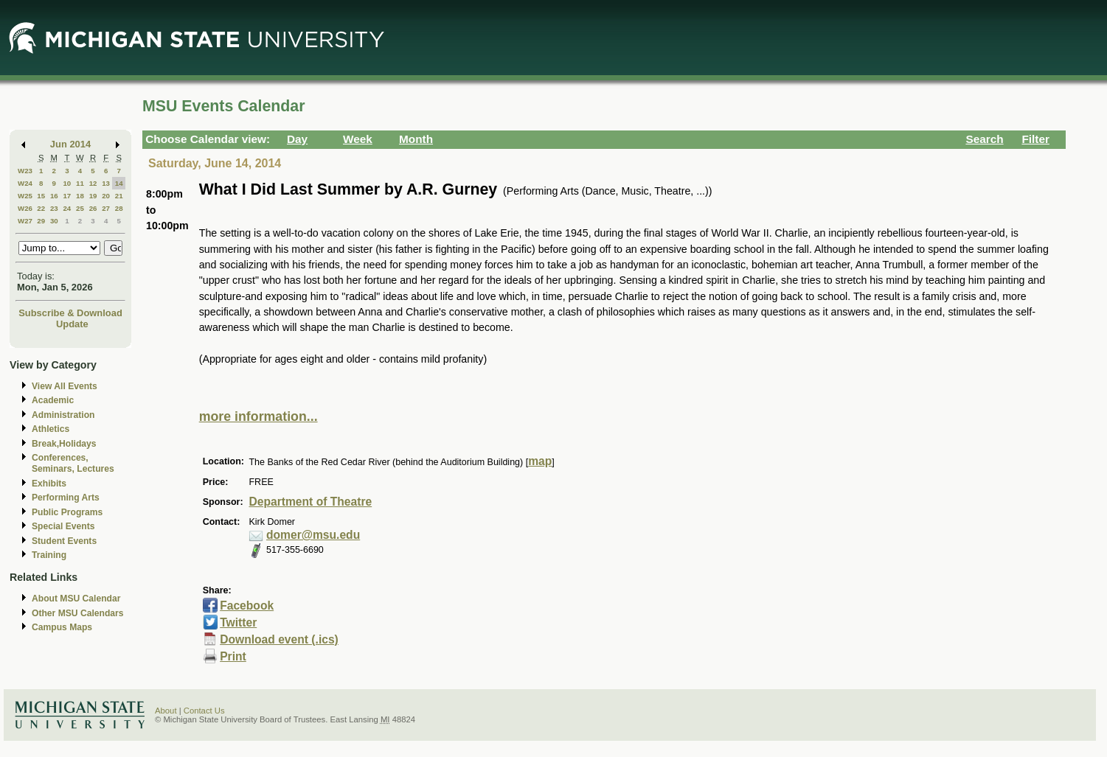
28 (119, 208)
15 (41, 196)
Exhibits (49, 483)
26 (93, 208)
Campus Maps (62, 627)
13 (106, 183)
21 (119, 196)
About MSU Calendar (76, 598)
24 (67, 208)
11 (80, 183)
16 (54, 196)
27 (106, 208)
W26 (25, 208)
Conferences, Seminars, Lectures (73, 463)
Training (49, 555)
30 (54, 221)
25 (80, 208)
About (166, 710)
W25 (25, 196)
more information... (258, 416)
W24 (25, 183)
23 (54, 208)
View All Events (64, 386)
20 (106, 196)
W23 (25, 171)
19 (93, 196)
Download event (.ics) (279, 639)
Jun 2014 (70, 144)
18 (80, 196)
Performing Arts (66, 497)
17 (67, 196)
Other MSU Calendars (78, 613)
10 (67, 183)
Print (233, 656)
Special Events (63, 526)
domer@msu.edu (313, 534)
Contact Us (204, 710)
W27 (25, 221)
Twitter (238, 622)
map (540, 461)
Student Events (64, 541)
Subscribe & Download (70, 312)
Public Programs (67, 512)
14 (119, 183)
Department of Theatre (310, 501)
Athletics (50, 429)
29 (41, 221)
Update (72, 323)
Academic (53, 400)
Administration (63, 415)
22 (41, 208)
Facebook (247, 605)
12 (93, 183)
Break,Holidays (64, 444)
